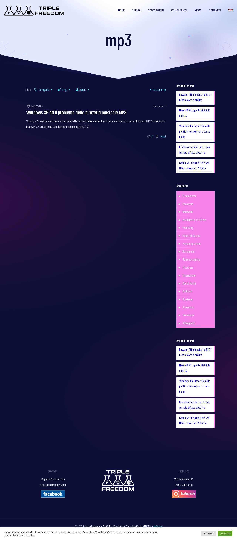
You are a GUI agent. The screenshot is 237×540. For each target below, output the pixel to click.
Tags (64, 89)
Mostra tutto (157, 89)
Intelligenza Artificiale (194, 219)
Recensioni (189, 251)
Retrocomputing (191, 259)
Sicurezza (188, 267)
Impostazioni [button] (208, 533)
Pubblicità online (192, 243)
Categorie (44, 89)
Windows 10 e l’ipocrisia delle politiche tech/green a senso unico (194, 131)
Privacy (158, 526)
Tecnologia (188, 315)
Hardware (188, 212)
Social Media (189, 283)
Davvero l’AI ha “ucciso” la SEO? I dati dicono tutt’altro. (195, 97)
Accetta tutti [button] (225, 533)
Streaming (188, 307)
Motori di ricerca (191, 235)
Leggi (163, 136)
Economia (188, 204)
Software (187, 291)
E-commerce (189, 196)
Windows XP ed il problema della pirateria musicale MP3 (76, 113)
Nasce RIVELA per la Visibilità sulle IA (194, 112)
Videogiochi (189, 323)
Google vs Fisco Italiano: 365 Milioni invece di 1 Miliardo (194, 165)
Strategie (188, 299)
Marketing (188, 227)
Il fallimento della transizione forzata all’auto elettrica (194, 149)
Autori (82, 89)
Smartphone (189, 275)
